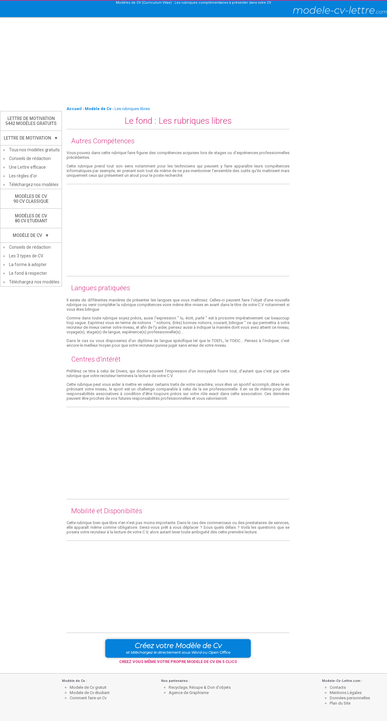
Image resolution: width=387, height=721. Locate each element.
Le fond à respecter (28, 273)
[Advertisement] (180, 62)
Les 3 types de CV (26, 255)
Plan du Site (340, 703)
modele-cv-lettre (340, 10)
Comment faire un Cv (88, 698)
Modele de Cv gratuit (88, 687)
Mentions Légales (346, 692)
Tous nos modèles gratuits (34, 149)
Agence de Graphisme (189, 692)
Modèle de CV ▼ (31, 235)
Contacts (338, 687)
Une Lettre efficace (27, 167)
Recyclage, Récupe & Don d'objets (200, 687)
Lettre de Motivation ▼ (31, 138)
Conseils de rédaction (30, 158)
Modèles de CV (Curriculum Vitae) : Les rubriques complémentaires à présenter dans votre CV (193, 3)
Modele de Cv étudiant (90, 692)
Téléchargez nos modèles (34, 184)
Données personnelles (350, 698)
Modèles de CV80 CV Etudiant (31, 218)
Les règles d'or (23, 175)
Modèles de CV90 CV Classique (31, 199)
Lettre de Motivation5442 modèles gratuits (31, 121)
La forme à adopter (28, 264)
